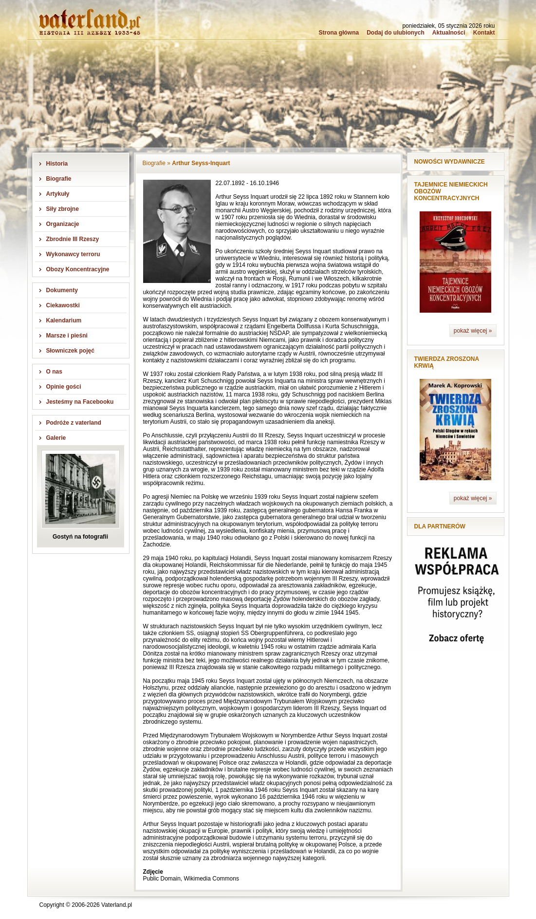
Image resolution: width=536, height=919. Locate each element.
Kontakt (484, 32)
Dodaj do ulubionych (396, 32)
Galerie (56, 437)
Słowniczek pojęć (70, 350)
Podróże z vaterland (73, 422)
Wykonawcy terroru (73, 254)
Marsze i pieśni (67, 335)
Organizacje (62, 224)
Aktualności (448, 32)
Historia (57, 163)
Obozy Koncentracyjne (78, 269)
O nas (54, 371)
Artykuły (58, 193)
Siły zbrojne (62, 209)
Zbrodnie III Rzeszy (72, 239)
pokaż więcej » (473, 330)
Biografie (59, 178)
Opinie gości (63, 386)
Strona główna (338, 32)
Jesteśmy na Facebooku (80, 401)
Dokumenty (62, 290)
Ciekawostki (63, 305)
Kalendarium (64, 320)
